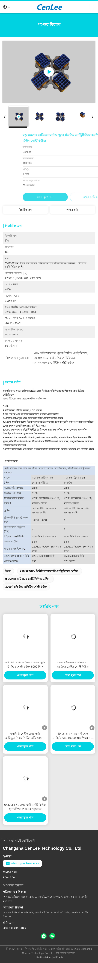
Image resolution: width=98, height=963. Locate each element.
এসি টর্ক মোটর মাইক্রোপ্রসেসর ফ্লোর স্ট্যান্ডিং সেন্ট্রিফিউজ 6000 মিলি (25, 664)
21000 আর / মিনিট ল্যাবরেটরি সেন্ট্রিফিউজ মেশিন (49, 571)
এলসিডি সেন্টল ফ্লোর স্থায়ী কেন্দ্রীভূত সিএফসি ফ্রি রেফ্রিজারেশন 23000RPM (25, 736)
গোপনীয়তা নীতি (42, 957)
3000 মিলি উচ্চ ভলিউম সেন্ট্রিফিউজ (26, 586)
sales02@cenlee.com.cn (22, 863)
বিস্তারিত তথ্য (25, 209)
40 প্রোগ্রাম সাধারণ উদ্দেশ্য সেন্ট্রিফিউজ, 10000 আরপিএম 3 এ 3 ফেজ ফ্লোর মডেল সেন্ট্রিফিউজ (72, 736)
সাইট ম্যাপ (58, 957)
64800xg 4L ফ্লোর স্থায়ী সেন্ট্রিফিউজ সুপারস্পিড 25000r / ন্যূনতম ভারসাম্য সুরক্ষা (25, 807)
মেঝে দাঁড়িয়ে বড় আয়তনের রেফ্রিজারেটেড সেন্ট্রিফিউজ (72, 664)
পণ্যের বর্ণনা (73, 209)
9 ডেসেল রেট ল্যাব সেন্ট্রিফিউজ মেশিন (27, 578)
